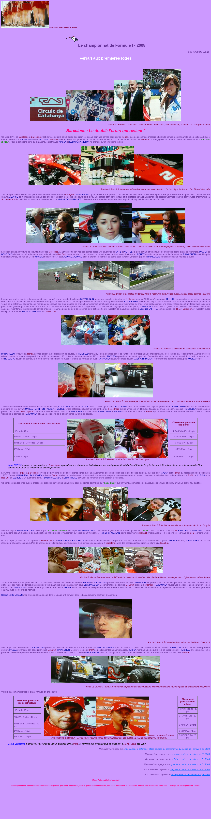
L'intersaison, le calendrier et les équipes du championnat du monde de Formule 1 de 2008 (166, 749)
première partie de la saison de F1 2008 (191, 754)
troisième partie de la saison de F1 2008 (191, 759)
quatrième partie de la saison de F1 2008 (190, 764)
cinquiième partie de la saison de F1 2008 (190, 769)
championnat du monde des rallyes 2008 (190, 774)
